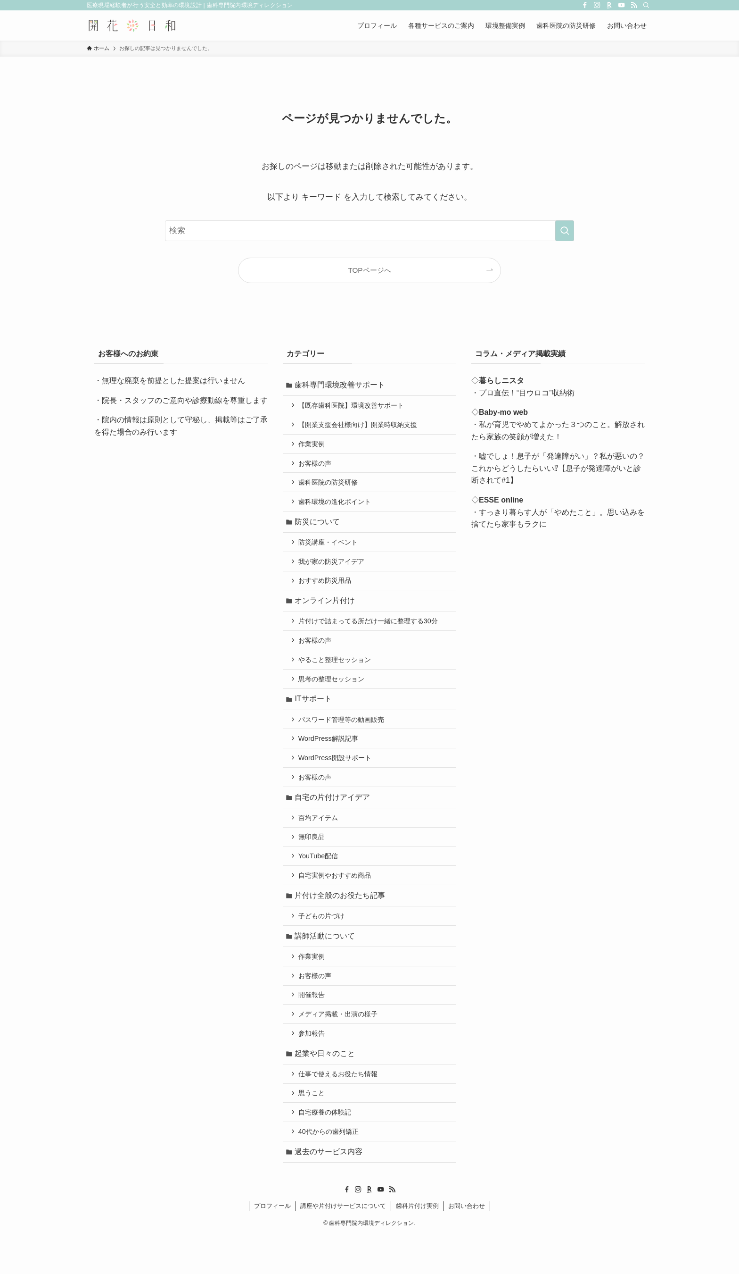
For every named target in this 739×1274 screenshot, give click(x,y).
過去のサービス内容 (330, 1190)
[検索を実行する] (564, 230)
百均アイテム (319, 839)
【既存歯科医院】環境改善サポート (352, 407)
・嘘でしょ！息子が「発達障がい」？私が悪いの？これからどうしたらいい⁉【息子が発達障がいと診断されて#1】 (558, 468)
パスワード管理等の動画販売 (343, 736)
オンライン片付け (326, 612)
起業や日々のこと (326, 1086)
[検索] (646, 5)
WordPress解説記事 (330, 756)
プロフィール (272, 1244)
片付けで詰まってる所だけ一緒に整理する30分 (369, 633)
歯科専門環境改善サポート (341, 385)
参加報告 (313, 1065)
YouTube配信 (320, 879)
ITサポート (314, 715)
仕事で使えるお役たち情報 (339, 1108)
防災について (318, 529)
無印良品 (313, 859)
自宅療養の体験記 (326, 1148)
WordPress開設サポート (336, 776)
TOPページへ (369, 270)
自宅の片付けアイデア (333, 818)
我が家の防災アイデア (333, 570)
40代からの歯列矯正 (330, 1169)
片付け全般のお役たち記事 (341, 921)
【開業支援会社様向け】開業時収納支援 (359, 427)
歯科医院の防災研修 (329, 487)
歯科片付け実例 (417, 1244)
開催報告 (313, 1025)
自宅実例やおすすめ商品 (336, 900)
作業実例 (313, 447)
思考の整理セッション (333, 693)
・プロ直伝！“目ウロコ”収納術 (523, 393)
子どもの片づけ (323, 942)
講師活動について (326, 963)
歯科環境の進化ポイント (336, 507)
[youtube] (622, 5)
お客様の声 (316, 467)
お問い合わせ (466, 1244)
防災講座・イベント (329, 550)
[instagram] (597, 5)
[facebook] (585, 5)
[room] (609, 5)
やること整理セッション (336, 674)
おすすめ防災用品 (326, 591)
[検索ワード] (369, 230)
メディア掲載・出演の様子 (339, 1045)
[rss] (634, 5)
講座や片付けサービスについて (343, 1244)
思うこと (313, 1128)
